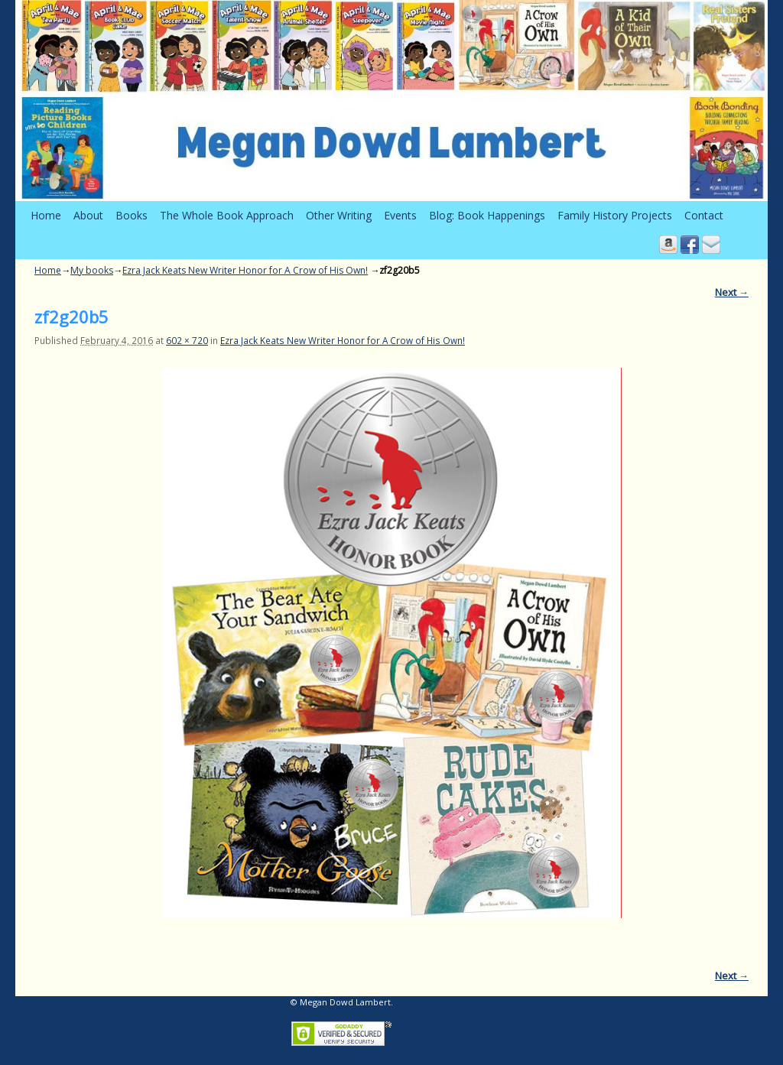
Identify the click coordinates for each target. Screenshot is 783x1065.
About (88, 215)
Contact (703, 215)
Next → (732, 292)
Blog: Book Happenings (487, 215)
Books (131, 215)
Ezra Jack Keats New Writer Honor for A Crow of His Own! (245, 270)
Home (46, 215)
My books (91, 270)
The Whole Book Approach (227, 215)
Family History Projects (614, 215)
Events (400, 215)
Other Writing (339, 215)
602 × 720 (187, 340)
